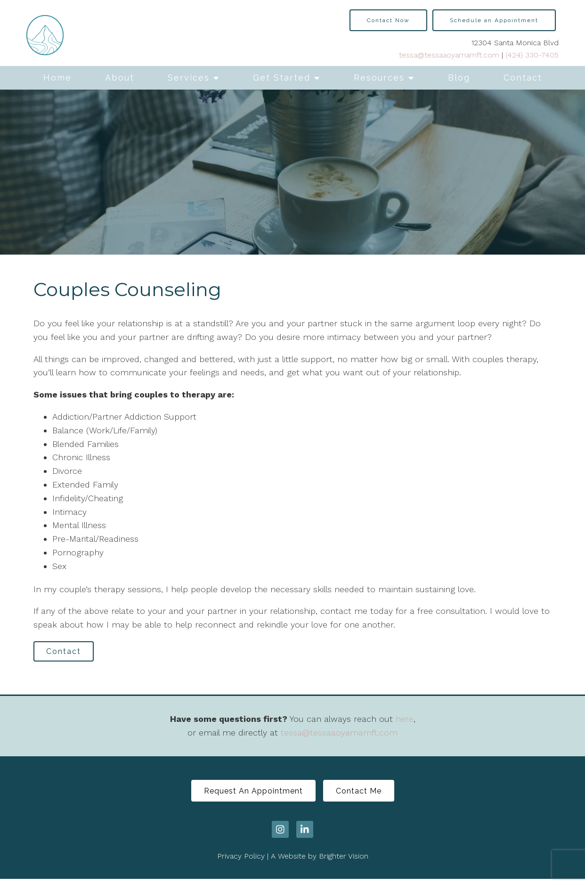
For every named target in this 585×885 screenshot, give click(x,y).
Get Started (281, 78)
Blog (459, 78)
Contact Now (388, 20)
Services (189, 78)
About (119, 78)
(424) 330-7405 (532, 54)
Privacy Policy (241, 862)
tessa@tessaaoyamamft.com (449, 54)
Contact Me (363, 795)
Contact (523, 78)
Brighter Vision (343, 862)
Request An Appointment (248, 795)
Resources (379, 78)
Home (57, 78)
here (405, 722)
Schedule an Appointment (494, 20)
